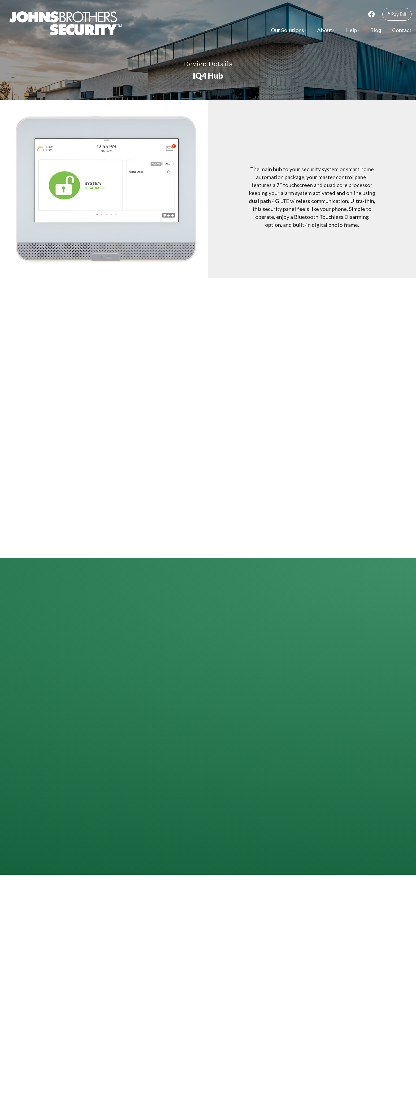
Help (352, 30)
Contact (401, 30)
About (325, 30)
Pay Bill (397, 14)
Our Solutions (288, 30)
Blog (375, 30)
